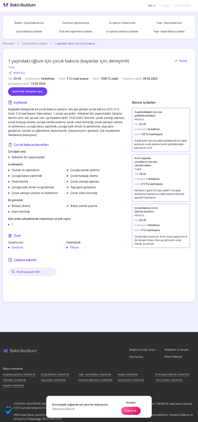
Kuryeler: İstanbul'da (13, 385)
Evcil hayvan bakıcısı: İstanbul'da (172, 374)
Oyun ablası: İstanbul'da (53, 380)
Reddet (131, 402)
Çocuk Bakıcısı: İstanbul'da (55, 374)
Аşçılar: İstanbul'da (128, 374)
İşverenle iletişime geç (28, 91)
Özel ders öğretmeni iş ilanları (75, 31)
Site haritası (136, 356)
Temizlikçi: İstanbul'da (14, 380)
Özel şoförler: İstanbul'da (131, 380)
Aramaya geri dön (26, 272)
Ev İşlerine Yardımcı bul (122, 22)
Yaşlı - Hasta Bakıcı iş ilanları (169, 31)
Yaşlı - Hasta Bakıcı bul (169, 22)
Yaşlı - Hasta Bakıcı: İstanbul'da (94, 374)
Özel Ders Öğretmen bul (75, 22)
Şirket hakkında (173, 356)
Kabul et (130, 410)
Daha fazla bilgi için (63, 408)
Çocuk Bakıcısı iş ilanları (29, 31)
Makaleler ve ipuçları (176, 349)
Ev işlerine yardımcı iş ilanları (122, 31)
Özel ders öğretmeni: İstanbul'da (95, 380)
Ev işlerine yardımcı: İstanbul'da (19, 374)
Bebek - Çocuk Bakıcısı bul (29, 22)
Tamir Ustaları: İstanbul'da (168, 380)
